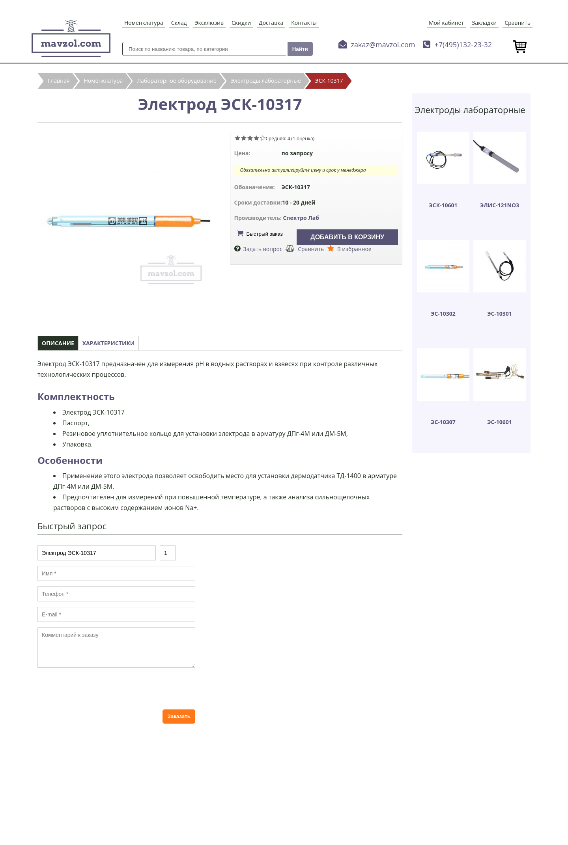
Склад (179, 22)
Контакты (304, 22)
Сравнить (517, 22)
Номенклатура (143, 22)
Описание (58, 343)
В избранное (354, 249)
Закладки (484, 22)
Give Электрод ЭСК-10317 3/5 (250, 138)
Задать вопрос (262, 249)
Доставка (271, 22)
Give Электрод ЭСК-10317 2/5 (244, 138)
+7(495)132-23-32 (463, 44)
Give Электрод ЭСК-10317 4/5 (256, 138)
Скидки (241, 22)
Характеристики (108, 343)
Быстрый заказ (265, 234)
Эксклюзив (209, 22)
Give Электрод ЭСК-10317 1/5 (237, 138)
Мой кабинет (446, 22)
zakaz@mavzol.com (383, 44)
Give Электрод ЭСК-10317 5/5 (263, 138)
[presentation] (97, 688)
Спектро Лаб (301, 217)
